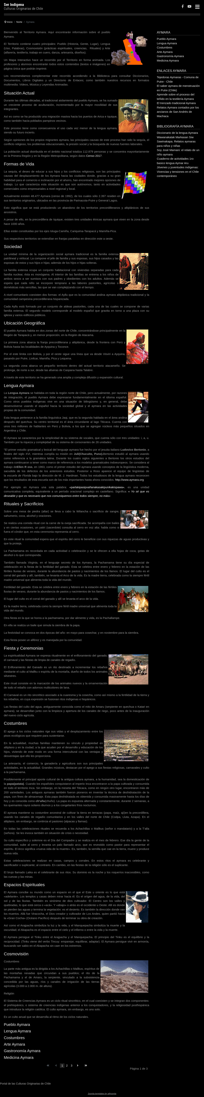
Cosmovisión (16, 954)
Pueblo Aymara (17, 1024)
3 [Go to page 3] (71, 1065)
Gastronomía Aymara (22, 1051)
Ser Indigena (14, 4)
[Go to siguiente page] (78, 1065)
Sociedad (13, 246)
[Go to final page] (86, 1065)
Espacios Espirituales (24, 884)
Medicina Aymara (18, 1057)
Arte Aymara (14, 1044)
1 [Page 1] (62, 1065)
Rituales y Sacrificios (24, 503)
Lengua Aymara (19, 385)
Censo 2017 (94, 155)
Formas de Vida (19, 164)
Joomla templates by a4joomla (102, 1093)
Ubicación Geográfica (24, 323)
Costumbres (15, 723)
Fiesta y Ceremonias (23, 648)
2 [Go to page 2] (67, 1065)
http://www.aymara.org (129, 479)
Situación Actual (19, 93)
